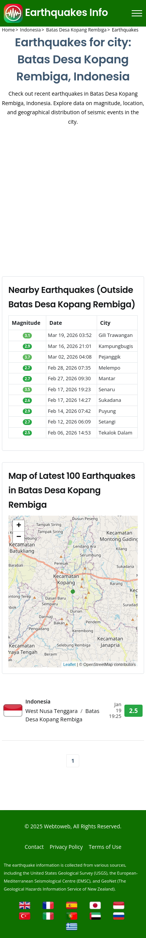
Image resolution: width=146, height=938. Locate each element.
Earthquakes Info (56, 12)
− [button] (18, 537)
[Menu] (137, 13)
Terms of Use (105, 846)
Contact (34, 846)
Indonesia (37, 701)
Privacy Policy (66, 846)
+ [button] (18, 526)
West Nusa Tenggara (52, 711)
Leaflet (69, 664)
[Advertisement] (71, 201)
